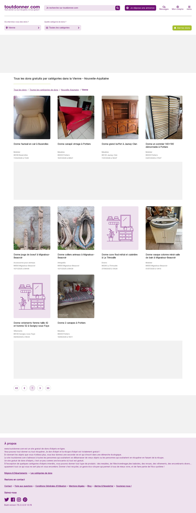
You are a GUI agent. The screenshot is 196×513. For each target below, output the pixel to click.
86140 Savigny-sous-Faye (24, 334)
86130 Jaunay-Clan (109, 155)
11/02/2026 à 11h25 (21, 158)
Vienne (11, 28)
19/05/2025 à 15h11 (65, 337)
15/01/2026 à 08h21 (65, 158)
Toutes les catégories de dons (44, 90)
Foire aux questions (24, 486)
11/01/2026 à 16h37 (109, 158)
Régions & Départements (15, 473)
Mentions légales (77, 486)
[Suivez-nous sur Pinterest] (25, 500)
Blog (89, 486)
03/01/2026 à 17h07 (153, 158)
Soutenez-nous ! (123, 486)
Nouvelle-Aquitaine (70, 90)
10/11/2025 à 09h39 (65, 269)
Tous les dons (20, 90)
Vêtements (18, 331)
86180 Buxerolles (21, 155)
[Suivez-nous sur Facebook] (13, 500)
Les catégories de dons (41, 473)
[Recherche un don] (80, 8)
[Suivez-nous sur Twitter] (6, 500)
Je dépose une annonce (140, 8)
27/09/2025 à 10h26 (109, 269)
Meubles (61, 152)
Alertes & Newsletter (103, 486)
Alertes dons (183, 28)
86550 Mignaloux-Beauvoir (24, 266)
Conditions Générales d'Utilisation (50, 486)
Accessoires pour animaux (24, 263)
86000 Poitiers (64, 155)
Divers (104, 263)
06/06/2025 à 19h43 (22, 337)
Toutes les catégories (59, 28)
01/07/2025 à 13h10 (153, 269)
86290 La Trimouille (109, 266)
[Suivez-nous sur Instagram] (19, 500)
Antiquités (62, 263)
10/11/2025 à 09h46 (21, 269)
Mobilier (17, 152)
